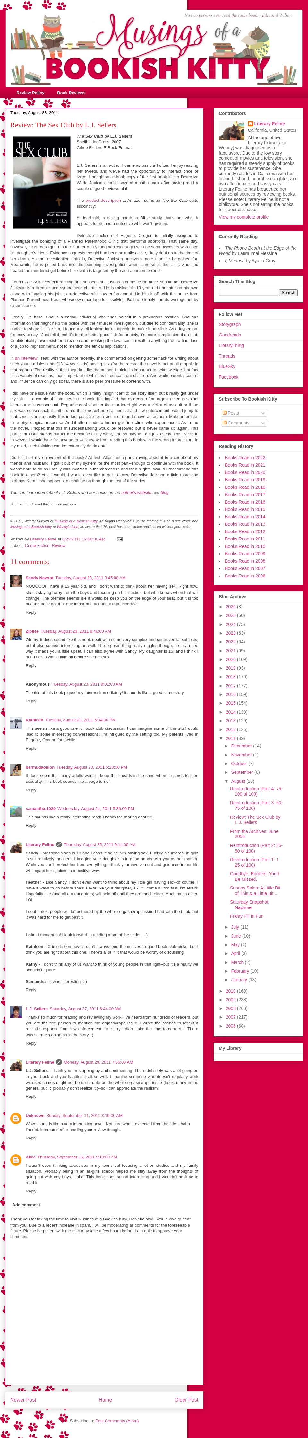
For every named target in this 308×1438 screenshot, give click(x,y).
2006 (231, 1026)
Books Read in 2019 (245, 479)
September (242, 772)
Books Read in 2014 (245, 516)
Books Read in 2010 (245, 546)
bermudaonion (40, 767)
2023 (231, 633)
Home (105, 1400)
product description (103, 200)
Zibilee (32, 631)
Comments (236, 422)
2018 (231, 676)
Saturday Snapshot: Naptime (250, 904)
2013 (231, 720)
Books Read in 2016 (245, 502)
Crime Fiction (37, 545)
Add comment (26, 1204)
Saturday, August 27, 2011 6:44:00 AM (85, 1008)
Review (58, 545)
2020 (231, 659)
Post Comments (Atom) (117, 1420)
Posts (231, 412)
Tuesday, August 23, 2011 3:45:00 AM (91, 578)
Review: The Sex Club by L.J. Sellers (255, 820)
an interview (26, 358)
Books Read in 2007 (245, 568)
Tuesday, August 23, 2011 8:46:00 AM (76, 631)
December (242, 745)
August (238, 781)
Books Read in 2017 (245, 494)
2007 (231, 1017)
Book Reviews (71, 92)
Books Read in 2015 (245, 509)
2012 (231, 729)
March (238, 962)
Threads (227, 356)
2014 (231, 712)
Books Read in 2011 (245, 538)
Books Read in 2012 (245, 531)
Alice (31, 1157)
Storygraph (230, 324)
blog (165, 492)
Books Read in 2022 (245, 457)
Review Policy (31, 92)
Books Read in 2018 (245, 487)
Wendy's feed (67, 527)
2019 (231, 668)
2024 (231, 624)
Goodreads (230, 334)
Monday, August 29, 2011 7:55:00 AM (98, 1062)
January (239, 979)
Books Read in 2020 (245, 472)
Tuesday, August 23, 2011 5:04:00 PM (80, 720)
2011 (231, 738)
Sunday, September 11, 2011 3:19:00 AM (85, 1115)
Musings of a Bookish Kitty (76, 521)
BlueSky (227, 366)
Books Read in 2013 (245, 524)
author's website (136, 492)
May (236, 944)
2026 (231, 606)
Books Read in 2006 (245, 575)
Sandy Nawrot (40, 578)
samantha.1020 (41, 808)
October (239, 763)
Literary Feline (40, 844)
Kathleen (34, 720)
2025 (231, 615)
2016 (231, 694)
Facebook (228, 377)
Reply (31, 612)
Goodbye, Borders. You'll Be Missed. (254, 876)
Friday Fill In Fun (246, 916)
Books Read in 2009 (245, 553)
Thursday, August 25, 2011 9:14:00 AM (100, 844)
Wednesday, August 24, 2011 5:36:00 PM (95, 808)
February (240, 971)
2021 (231, 650)
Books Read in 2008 (245, 561)
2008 (231, 1008)
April (236, 953)
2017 (231, 685)
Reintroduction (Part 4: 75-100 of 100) (256, 791)
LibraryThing (231, 345)
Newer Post (23, 1400)
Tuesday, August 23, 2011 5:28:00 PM (91, 767)
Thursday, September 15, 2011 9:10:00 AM (77, 1157)
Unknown (35, 1115)
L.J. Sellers (37, 1008)
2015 (231, 703)
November (242, 754)
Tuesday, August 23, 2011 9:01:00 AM (87, 684)
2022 (231, 641)
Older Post (186, 1400)
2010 (231, 991)
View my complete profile (244, 216)
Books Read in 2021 (245, 465)
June (236, 936)
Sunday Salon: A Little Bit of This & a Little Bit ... (255, 890)
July (235, 927)
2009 (231, 999)
